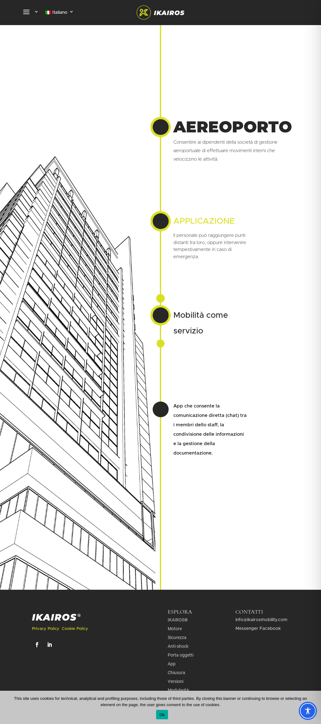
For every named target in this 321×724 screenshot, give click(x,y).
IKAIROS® (178, 619)
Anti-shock (178, 646)
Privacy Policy (46, 629)
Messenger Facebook (258, 628)
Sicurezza (177, 637)
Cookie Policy (75, 629)
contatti (249, 611)
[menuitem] (59, 13)
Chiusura (176, 672)
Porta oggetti (180, 654)
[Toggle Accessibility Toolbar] (307, 710)
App (172, 663)
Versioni (175, 681)
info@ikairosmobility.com (261, 620)
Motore (175, 628)
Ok (162, 714)
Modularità (178, 690)
